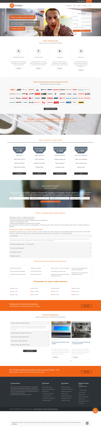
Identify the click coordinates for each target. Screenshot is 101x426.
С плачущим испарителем (47, 393)
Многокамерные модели (66, 391)
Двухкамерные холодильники (48, 389)
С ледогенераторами (46, 400)
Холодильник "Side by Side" (67, 389)
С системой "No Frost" (47, 395)
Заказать (89, 1)
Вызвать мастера (50, 108)
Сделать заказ (50, 201)
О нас (89, 5)
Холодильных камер (65, 400)
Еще (81, 173)
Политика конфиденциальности (50, 409)
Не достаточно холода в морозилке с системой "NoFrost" (81, 342)
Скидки (79, 5)
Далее (39, 173)
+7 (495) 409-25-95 (80, 1)
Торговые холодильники (66, 395)
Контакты (84, 5)
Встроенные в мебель (66, 387)
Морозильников (45, 391)
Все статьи (30, 350)
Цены (74, 5)
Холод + (18, 5)
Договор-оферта (38, 409)
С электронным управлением (48, 398)
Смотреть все (60, 173)
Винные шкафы (64, 393)
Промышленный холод (66, 398)
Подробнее (19, 173)
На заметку (69, 5)
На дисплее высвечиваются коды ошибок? (60, 342)
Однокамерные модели (47, 387)
